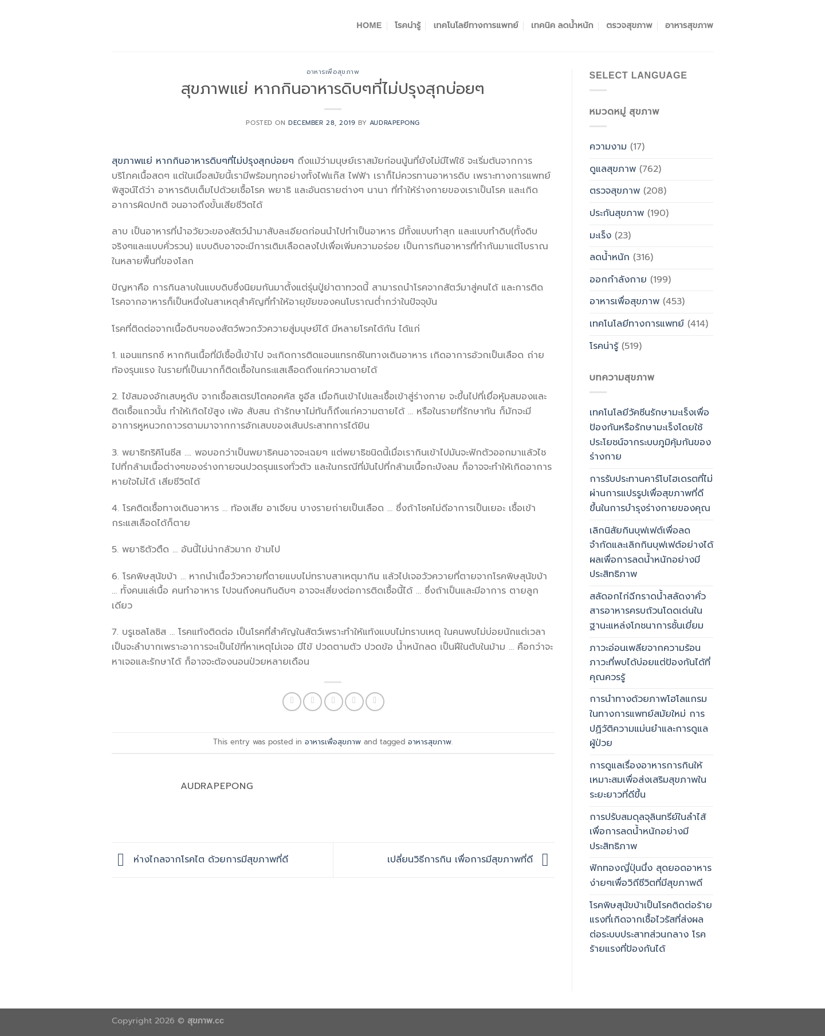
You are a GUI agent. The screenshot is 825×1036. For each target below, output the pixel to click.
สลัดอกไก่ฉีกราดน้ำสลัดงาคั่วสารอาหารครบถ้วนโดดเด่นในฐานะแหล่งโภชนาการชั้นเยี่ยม (648, 611)
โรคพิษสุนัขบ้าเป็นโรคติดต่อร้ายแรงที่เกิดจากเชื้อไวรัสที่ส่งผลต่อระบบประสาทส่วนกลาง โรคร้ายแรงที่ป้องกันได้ (651, 927)
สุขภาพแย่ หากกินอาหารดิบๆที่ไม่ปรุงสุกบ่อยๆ (203, 161)
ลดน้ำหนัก (610, 257)
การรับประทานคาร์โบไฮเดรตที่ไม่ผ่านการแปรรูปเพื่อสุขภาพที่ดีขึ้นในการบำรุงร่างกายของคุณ (651, 493)
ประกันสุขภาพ (617, 213)
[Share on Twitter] (312, 701)
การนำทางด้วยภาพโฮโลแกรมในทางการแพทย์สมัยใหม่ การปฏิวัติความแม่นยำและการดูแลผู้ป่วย (649, 721)
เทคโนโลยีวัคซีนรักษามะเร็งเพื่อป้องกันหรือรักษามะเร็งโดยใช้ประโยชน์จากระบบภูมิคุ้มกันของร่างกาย (650, 435)
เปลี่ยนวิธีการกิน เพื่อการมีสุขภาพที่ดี (471, 859)
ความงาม (608, 147)
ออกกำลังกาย (618, 280)
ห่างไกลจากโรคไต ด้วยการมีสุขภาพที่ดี (200, 859)
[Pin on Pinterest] (354, 701)
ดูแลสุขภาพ (613, 169)
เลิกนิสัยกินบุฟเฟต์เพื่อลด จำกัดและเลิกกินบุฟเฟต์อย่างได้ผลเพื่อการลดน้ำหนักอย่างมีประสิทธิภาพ (651, 553)
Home (369, 25)
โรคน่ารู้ (408, 25)
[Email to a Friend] (333, 701)
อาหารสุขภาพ (689, 25)
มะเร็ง (600, 235)
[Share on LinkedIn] (375, 701)
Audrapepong (395, 123)
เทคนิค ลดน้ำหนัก (562, 25)
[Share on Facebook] (291, 701)
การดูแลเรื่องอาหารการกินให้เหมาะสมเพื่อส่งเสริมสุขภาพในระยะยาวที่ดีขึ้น (648, 780)
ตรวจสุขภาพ (629, 25)
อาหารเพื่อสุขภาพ (333, 72)
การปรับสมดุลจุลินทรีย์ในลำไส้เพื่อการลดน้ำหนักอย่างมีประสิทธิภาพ (648, 831)
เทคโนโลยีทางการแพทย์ (476, 25)
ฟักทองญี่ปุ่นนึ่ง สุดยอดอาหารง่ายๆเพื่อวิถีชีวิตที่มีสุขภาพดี (651, 875)
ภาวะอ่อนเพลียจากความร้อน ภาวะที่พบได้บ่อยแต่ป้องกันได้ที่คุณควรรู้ (650, 662)
